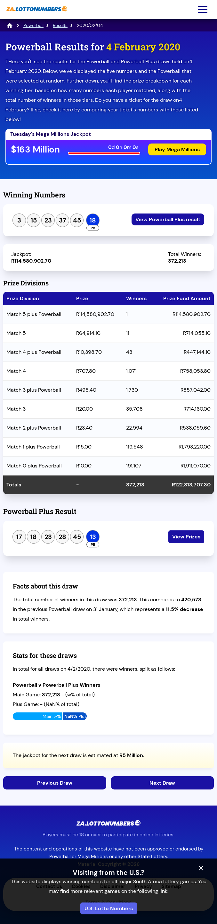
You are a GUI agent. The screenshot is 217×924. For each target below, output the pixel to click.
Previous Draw (54, 783)
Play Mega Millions (177, 149)
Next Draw (162, 783)
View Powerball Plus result (167, 219)
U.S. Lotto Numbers (108, 908)
